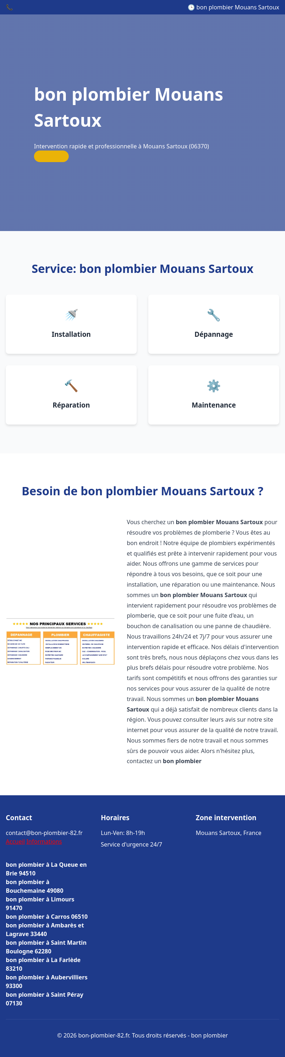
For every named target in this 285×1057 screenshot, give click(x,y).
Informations (44, 841)
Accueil (15, 841)
